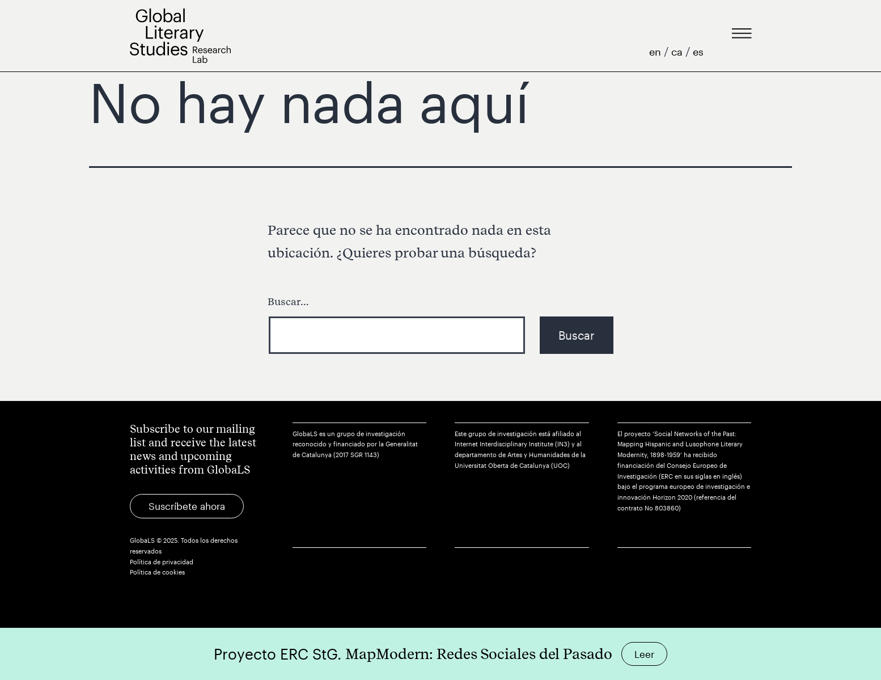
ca (678, 51)
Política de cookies (157, 572)
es (698, 51)
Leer (644, 654)
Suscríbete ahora (187, 506)
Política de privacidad (161, 561)
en (656, 51)
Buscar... (288, 301)
